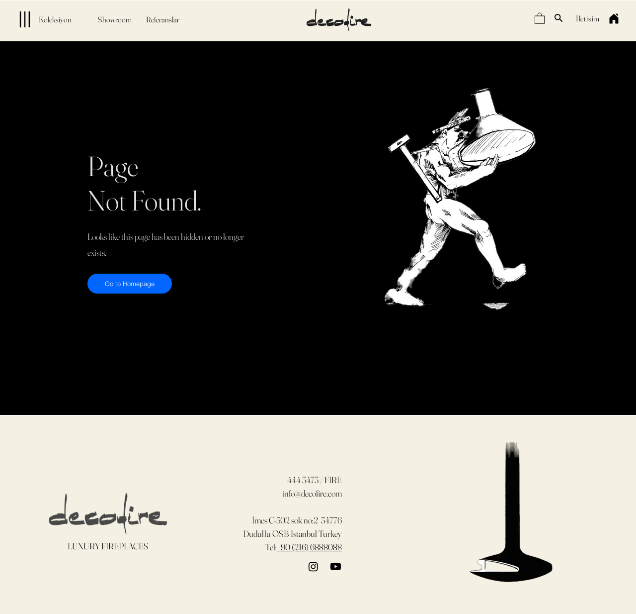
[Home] (614, 18)
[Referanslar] (162, 19)
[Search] (558, 17)
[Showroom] (114, 19)
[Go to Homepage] (129, 284)
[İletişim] (587, 18)
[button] (540, 18)
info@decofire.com (312, 493)
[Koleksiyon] (39, 19)
